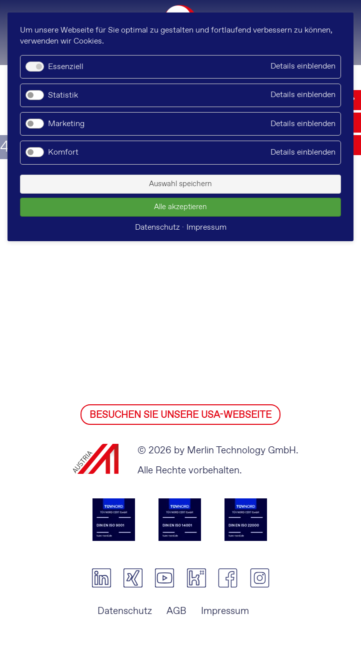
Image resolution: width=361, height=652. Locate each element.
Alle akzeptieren (180, 207)
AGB (176, 611)
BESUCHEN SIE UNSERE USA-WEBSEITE (181, 415)
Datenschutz (125, 611)
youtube (164, 577)
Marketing (66, 124)
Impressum (225, 611)
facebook (228, 577)
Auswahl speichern (180, 184)
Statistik (63, 95)
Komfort (63, 152)
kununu (196, 577)
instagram (260, 577)
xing (132, 577)
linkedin (101, 577)
